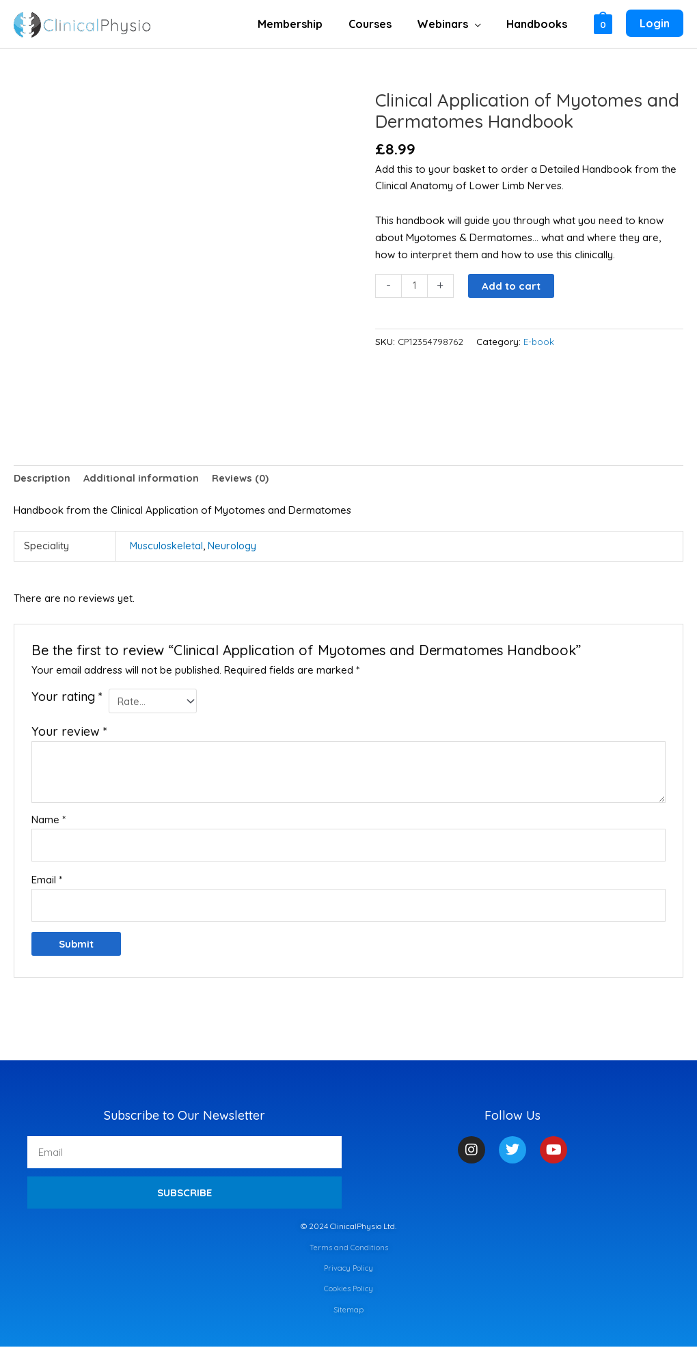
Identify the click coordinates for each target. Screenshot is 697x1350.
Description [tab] (43, 478)
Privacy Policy (348, 1271)
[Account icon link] (654, 24)
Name (48, 820)
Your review (69, 733)
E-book (539, 342)
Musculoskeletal (167, 546)
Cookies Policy (348, 1291)
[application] (480, 24)
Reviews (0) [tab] (244, 478)
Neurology (234, 546)
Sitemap (348, 1312)
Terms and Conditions (349, 1250)
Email (46, 881)
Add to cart (511, 285)
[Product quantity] (414, 286)
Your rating (66, 698)
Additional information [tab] (143, 478)
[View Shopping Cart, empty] (603, 23)
